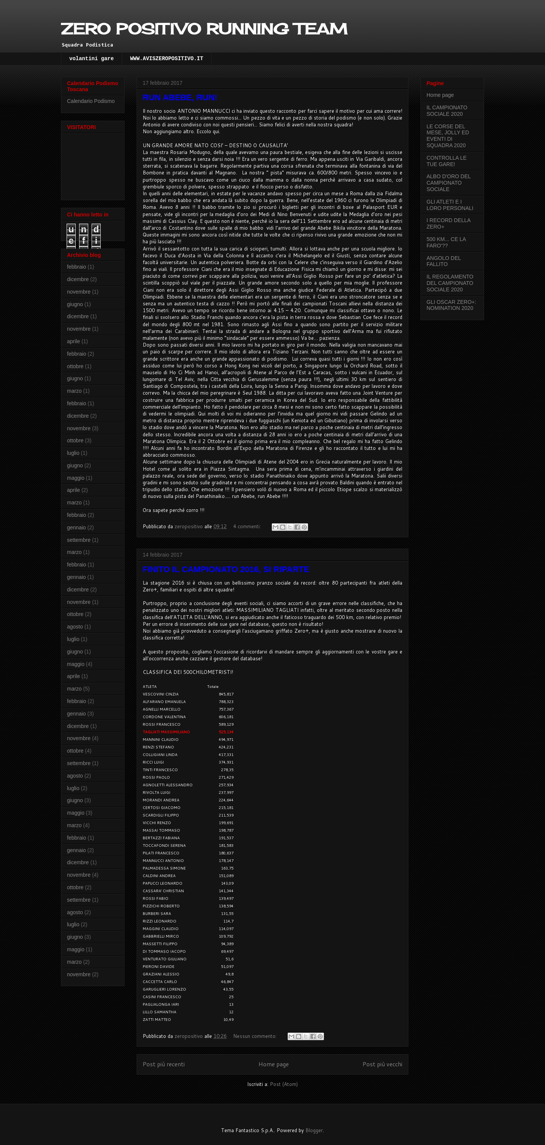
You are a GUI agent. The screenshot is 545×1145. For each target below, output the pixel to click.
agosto (75, 627)
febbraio (76, 267)
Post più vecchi (382, 1064)
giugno (75, 304)
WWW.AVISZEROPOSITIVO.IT (166, 59)
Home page (273, 1064)
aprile (73, 341)
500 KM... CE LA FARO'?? (446, 242)
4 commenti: (247, 526)
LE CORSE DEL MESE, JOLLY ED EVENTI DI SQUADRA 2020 (448, 135)
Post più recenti (164, 1064)
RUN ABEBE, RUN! (180, 97)
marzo (74, 391)
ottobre (75, 366)
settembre (78, 540)
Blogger (314, 1130)
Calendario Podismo (91, 101)
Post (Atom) (284, 1084)
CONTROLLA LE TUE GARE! (447, 161)
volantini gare (91, 59)
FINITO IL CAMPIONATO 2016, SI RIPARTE (226, 569)
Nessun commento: (255, 1036)
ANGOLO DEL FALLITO (444, 261)
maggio (75, 478)
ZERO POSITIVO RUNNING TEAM (204, 29)
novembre (78, 292)
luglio (73, 453)
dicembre (78, 279)
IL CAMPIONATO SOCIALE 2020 (447, 110)
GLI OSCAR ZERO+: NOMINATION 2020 (451, 305)
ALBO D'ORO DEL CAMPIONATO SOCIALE (449, 182)
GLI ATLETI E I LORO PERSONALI (450, 205)
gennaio (76, 527)
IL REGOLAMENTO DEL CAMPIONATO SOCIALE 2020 (450, 283)
